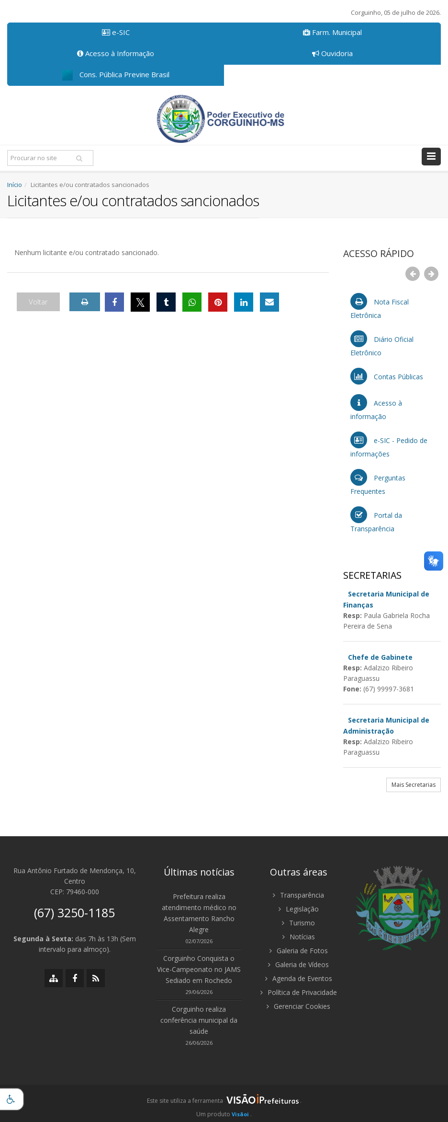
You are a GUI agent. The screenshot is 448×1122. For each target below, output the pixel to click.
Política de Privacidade (298, 992)
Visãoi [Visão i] (240, 1114)
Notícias (298, 936)
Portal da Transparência (376, 519)
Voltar (38, 301)
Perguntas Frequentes (377, 482)
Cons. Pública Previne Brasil (115, 75)
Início (14, 184)
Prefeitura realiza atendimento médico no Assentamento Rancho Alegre (199, 913)
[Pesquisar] (79, 158)
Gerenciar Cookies (298, 1006)
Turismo (298, 922)
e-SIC (116, 32)
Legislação (299, 908)
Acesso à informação (376, 407)
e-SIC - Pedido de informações (388, 445)
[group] (224, 1103)
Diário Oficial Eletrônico (382, 343)
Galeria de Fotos (298, 950)
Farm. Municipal (332, 32)
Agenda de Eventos (298, 978)
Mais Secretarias (414, 785)
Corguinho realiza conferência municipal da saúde (198, 1020)
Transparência (298, 895)
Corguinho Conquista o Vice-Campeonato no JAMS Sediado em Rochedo (199, 969)
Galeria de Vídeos (298, 964)
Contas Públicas (386, 376)
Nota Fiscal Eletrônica (379, 306)
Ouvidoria (332, 53)
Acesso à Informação (115, 53)
